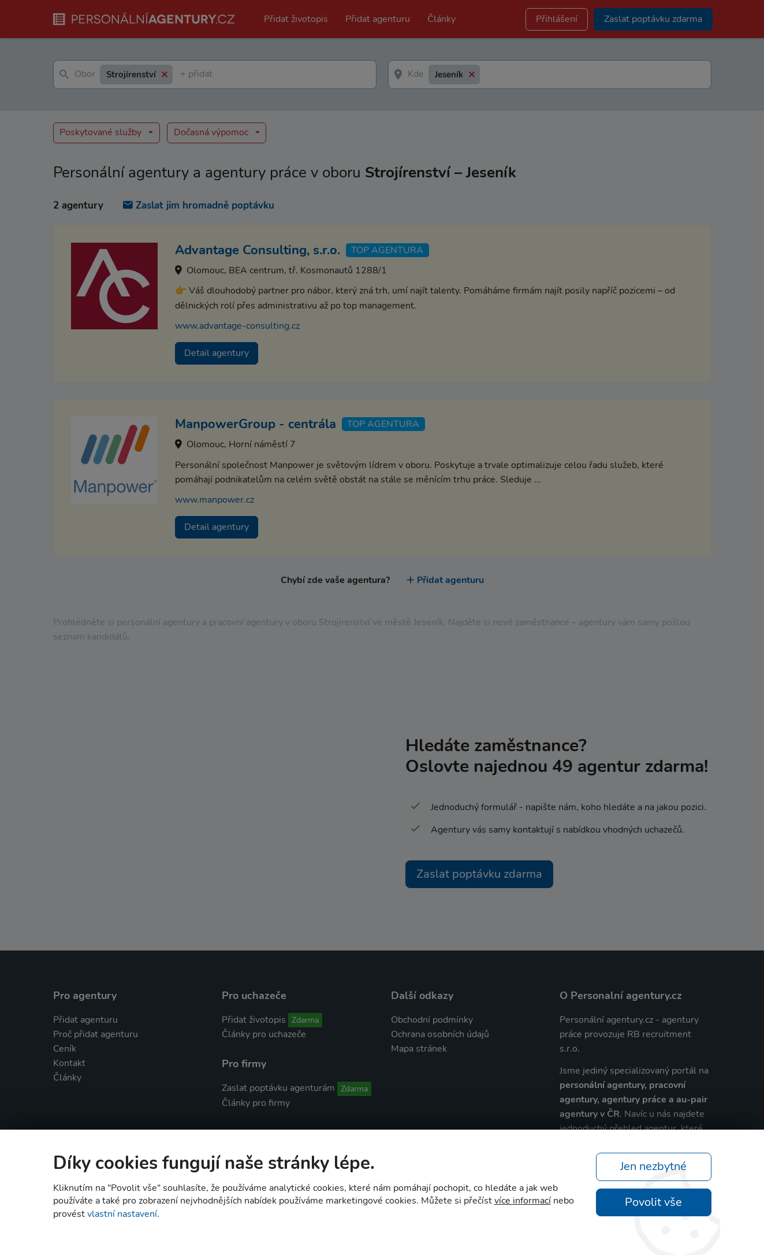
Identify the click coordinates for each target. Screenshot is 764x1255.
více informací (522, 1200)
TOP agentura (387, 250)
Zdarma (305, 1020)
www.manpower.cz (214, 499)
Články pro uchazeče (264, 1034)
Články (441, 19)
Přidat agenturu (377, 19)
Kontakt (69, 1063)
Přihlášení (556, 19)
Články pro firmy (256, 1103)
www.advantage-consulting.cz (237, 326)
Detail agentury (216, 353)
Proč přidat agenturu (95, 1034)
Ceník (64, 1048)
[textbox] (182, 74)
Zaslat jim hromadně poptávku (198, 205)
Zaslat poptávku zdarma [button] (653, 19)
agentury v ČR (590, 1114)
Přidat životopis (296, 19)
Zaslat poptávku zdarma (479, 874)
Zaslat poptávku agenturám (278, 1088)
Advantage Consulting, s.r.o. (257, 250)
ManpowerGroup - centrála (255, 424)
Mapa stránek (419, 1048)
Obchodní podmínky (432, 1019)
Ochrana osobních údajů (440, 1034)
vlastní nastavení (122, 1214)
